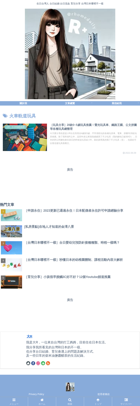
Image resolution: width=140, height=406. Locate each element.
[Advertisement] (70, 184)
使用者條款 (103, 394)
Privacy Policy (36, 394)
